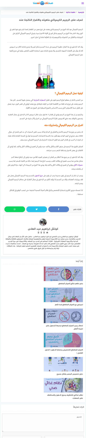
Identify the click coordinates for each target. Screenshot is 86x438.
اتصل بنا (7, 426)
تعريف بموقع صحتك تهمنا (22, 426)
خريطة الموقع (49, 426)
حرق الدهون (39, 176)
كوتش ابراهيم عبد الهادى (43, 229)
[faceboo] (46, 419)
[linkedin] (39, 419)
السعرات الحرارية (40, 100)
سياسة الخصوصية (63, 426)
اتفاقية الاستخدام (78, 426)
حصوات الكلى (78, 165)
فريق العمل (37, 426)
